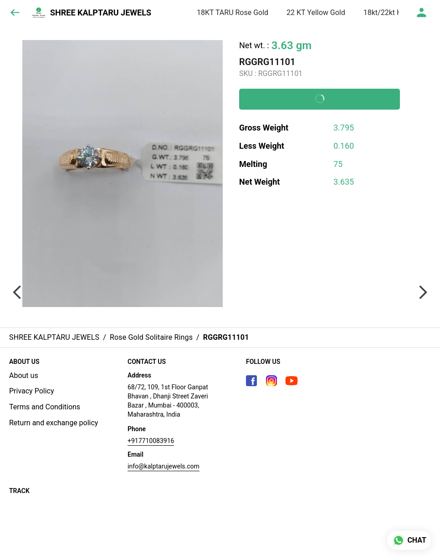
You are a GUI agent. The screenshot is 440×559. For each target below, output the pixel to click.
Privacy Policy (31, 391)
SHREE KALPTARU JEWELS (100, 12)
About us (23, 375)
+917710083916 (151, 440)
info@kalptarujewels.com (164, 466)
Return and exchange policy (53, 422)
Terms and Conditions (44, 407)
